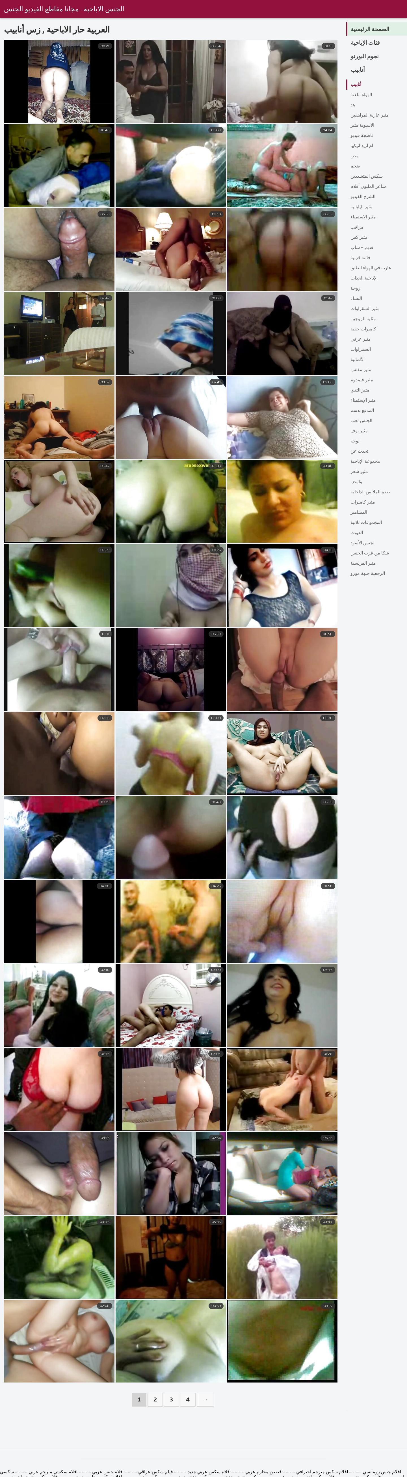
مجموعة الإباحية (365, 461)
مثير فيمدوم (361, 380)
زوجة (355, 288)
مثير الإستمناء (363, 400)
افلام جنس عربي (108, 1472)
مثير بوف (359, 431)
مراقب (356, 227)
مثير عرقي (360, 339)
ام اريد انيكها (361, 146)
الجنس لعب (361, 421)
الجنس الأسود (363, 543)
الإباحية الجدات (364, 278)
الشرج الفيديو (362, 197)
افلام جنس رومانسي (381, 1472)
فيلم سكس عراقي (155, 1472)
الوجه (355, 441)
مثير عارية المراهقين (369, 115)
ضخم (355, 166)
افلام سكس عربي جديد (209, 1472)
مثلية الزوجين (363, 319)
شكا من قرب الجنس (369, 553)
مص (354, 156)
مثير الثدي (359, 390)
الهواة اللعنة (361, 95)
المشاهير (358, 512)
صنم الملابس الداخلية (370, 492)
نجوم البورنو (366, 56)
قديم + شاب (361, 248)
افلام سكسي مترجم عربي (52, 1472)
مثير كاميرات (362, 502)
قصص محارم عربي (263, 1472)
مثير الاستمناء (363, 217)
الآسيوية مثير (362, 125)
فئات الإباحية (367, 43)
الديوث (356, 533)
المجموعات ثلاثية (366, 523)
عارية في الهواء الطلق (370, 268)
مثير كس (358, 237)
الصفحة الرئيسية (372, 29)
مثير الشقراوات (365, 309)
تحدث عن (359, 451)
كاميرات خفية (363, 329)
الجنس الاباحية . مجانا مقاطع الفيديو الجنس (68, 9)
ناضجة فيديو (361, 136)
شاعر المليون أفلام (368, 186)
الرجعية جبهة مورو (367, 573)
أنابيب (358, 70)
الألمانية (357, 360)
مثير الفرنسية (363, 563)
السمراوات (360, 349)
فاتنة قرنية (360, 258)
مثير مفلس (360, 370)
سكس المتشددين (366, 176)
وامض (356, 482)
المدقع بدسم (362, 411)
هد (352, 105)
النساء (356, 298)
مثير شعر (359, 472)
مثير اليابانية (361, 207)
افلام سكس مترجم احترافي (321, 1472)
